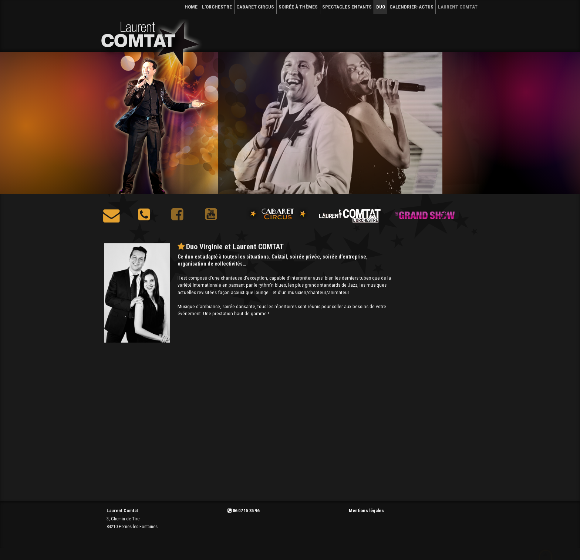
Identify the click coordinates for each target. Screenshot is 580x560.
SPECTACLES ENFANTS (347, 7)
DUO (380, 7)
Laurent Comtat (458, 7)
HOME (191, 7)
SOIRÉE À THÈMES (298, 7)
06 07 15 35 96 (243, 510)
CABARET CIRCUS (255, 7)
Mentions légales (366, 510)
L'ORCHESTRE (217, 7)
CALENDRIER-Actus (412, 7)
